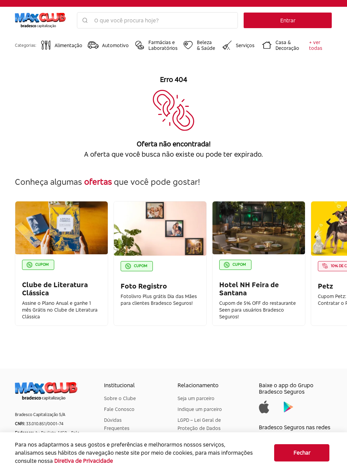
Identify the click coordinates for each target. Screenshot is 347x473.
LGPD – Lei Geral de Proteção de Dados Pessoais (199, 428)
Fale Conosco (119, 409)
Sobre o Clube (120, 398)
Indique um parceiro (200, 409)
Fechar (301, 452)
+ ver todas (315, 45)
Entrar (287, 20)
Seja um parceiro (196, 398)
